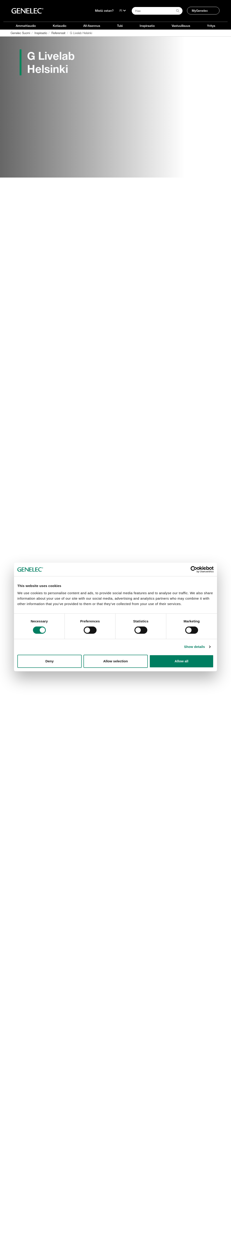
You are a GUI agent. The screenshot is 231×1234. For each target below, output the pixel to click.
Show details (194, 647)
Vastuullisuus (181, 26)
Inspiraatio (147, 26)
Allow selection (115, 661)
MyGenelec (200, 10)
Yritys (211, 26)
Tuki (120, 26)
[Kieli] (122, 10)
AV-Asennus (91, 26)
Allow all (181, 661)
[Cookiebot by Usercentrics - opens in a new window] (194, 569)
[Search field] (157, 11)
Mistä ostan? (104, 10)
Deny (49, 661)
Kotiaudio (59, 26)
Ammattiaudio (26, 26)
